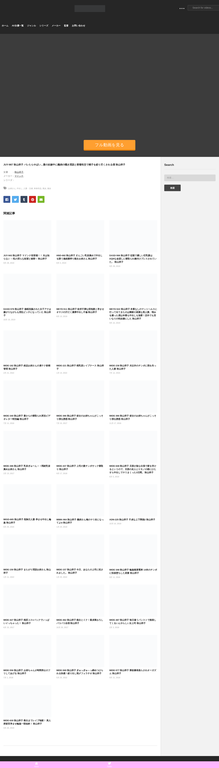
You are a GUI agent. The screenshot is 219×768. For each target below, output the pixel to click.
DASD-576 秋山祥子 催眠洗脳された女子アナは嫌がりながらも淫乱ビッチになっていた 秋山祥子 (27, 312)
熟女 (44, 188)
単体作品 (37, 188)
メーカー (56, 25)
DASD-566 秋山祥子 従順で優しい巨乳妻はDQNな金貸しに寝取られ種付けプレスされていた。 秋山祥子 (133, 258)
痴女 (49, 188)
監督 (66, 25)
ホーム (5, 25)
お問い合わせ (78, 25)
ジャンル (31, 25)
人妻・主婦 (28, 188)
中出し (19, 188)
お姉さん (12, 188)
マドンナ (19, 176)
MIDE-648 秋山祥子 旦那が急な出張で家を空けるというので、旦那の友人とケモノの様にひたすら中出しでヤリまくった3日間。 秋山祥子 (132, 469)
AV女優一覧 (18, 25)
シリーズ (43, 25)
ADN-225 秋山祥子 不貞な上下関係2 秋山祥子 (132, 519)
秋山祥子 (19, 172)
